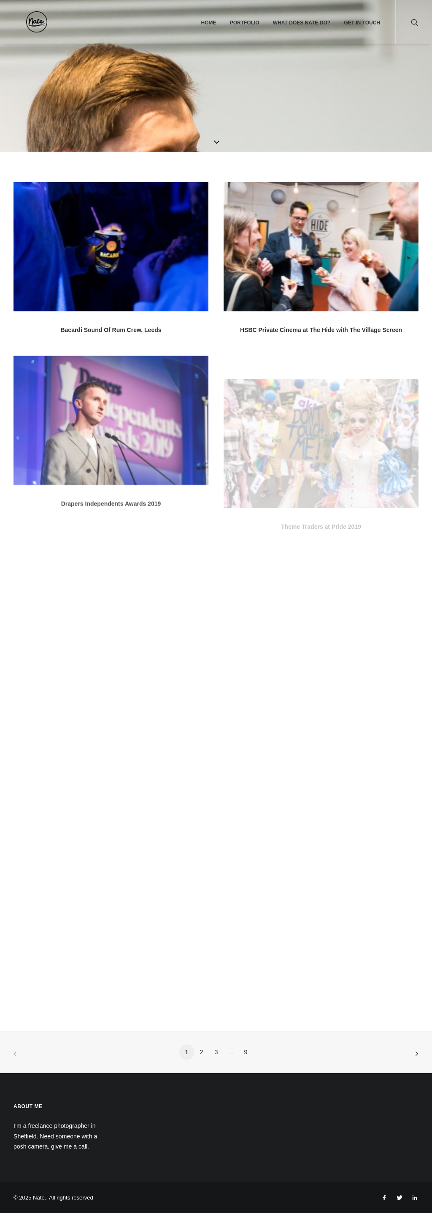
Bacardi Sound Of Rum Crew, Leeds (110, 330)
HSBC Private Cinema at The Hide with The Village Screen (321, 330)
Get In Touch (362, 23)
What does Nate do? (301, 23)
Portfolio (244, 23)
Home (208, 23)
